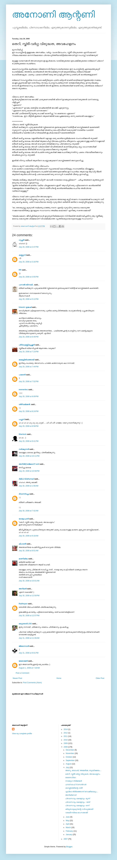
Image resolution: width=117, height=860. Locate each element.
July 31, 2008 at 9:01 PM (28, 653)
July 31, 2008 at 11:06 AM (29, 638)
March (68, 827)
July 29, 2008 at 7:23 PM (28, 352)
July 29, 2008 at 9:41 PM (28, 441)
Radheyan (23, 604)
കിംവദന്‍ (22, 544)
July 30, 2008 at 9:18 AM (28, 536)
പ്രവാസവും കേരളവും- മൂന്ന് (77, 798)
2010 (66, 740)
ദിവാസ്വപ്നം (24, 494)
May (68, 821)
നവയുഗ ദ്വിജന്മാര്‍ (73, 781)
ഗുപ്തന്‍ (21, 240)
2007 (66, 839)
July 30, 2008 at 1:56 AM (28, 486)
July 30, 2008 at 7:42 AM (28, 511)
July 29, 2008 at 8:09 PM (28, 396)
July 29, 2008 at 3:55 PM (28, 277)
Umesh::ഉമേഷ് (25, 307)
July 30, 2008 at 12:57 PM (29, 616)
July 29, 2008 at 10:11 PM (29, 456)
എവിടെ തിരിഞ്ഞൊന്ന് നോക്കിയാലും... (81, 792)
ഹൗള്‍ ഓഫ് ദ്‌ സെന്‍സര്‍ (75, 785)
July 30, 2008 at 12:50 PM (29, 596)
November (70, 753)
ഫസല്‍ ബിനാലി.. (26, 285)
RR (20, 270)
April (68, 824)
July (67, 767)
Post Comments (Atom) (32, 683)
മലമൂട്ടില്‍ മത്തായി (26, 360)
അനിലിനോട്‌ (70, 795)
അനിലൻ (23, 589)
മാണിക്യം (23, 559)
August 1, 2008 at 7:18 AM (29, 668)
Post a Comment (22, 673)
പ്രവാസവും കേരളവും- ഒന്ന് (77, 806)
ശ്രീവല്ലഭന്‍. (24, 404)
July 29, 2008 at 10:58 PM (29, 471)
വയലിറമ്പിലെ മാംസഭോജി (76, 813)
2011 (66, 736)
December (70, 750)
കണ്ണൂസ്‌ (22, 255)
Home (59, 678)
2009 (66, 743)
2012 (66, 733)
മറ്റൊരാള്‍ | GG (25, 624)
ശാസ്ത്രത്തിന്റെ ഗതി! (74, 788)
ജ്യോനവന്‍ (24, 646)
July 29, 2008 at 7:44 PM (28, 367)
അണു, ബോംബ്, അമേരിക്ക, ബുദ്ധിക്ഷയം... (83, 770)
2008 (66, 747)
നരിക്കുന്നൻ (24, 449)
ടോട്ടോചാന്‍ (24, 519)
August (69, 764)
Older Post (100, 678)
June (68, 817)
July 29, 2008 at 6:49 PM (28, 337)
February (69, 831)
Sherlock (23, 434)
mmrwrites (23, 390)
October (69, 757)
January (69, 834)
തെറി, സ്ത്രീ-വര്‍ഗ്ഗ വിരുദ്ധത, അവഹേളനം (82, 774)
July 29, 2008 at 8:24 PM (28, 411)
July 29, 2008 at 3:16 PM (28, 262)
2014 (66, 729)
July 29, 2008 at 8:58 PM (28, 426)
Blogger (69, 847)
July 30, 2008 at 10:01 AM (29, 581)
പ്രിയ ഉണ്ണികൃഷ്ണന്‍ (27, 345)
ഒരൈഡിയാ (70, 777)
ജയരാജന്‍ (23, 661)
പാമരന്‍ (22, 375)
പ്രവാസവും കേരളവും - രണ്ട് (77, 802)
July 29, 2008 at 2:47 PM (28, 247)
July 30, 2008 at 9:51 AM (28, 551)
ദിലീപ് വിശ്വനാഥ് (26, 479)
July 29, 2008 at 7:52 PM (28, 381)
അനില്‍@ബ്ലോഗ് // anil (29, 464)
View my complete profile (22, 734)
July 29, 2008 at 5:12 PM (28, 299)
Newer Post (17, 678)
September (70, 760)
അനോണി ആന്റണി (53, 14)
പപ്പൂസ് (22, 419)
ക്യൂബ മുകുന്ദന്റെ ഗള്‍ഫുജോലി (79, 809)
